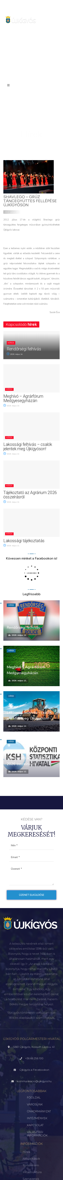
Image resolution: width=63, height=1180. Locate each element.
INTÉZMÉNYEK (37, 1118)
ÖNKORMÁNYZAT (39, 1111)
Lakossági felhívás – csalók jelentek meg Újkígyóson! (27, 446)
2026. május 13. (11, 406)
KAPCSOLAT (35, 1125)
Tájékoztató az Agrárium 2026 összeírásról (30, 494)
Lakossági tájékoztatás (24, 540)
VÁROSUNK (35, 1104)
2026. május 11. (11, 546)
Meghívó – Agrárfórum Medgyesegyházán (23, 398)
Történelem (31, 1165)
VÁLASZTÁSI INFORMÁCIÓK (37, 1133)
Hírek (11, 343)
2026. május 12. (11, 454)
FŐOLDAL (34, 1097)
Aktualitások (31, 1158)
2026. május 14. (15, 354)
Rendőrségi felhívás (24, 349)
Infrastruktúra (32, 1172)
